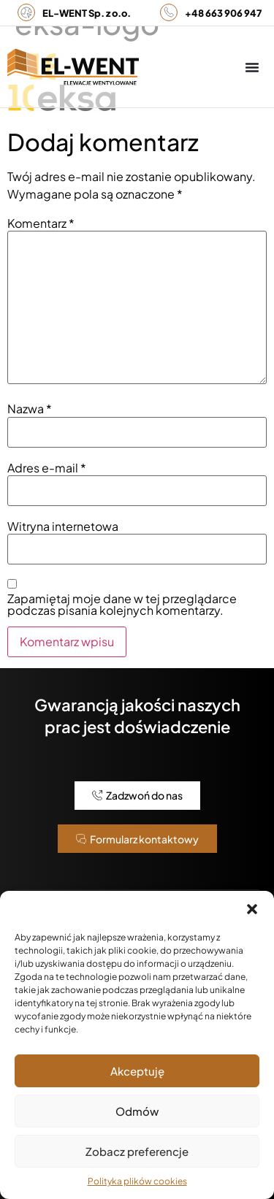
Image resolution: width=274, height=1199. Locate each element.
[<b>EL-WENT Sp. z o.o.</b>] (26, 12)
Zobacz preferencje (137, 1151)
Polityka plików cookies (137, 1181)
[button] (252, 909)
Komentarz (41, 223)
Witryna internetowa (62, 526)
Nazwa (29, 409)
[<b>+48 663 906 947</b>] (169, 12)
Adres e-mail (46, 468)
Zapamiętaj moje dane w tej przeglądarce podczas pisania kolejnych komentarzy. (122, 604)
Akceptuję (137, 1071)
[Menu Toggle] (252, 67)
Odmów (137, 1111)
